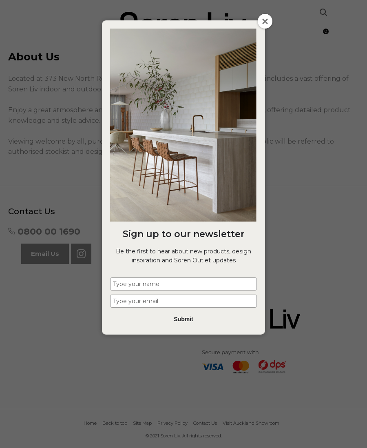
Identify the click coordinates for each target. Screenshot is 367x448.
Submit (183, 319)
